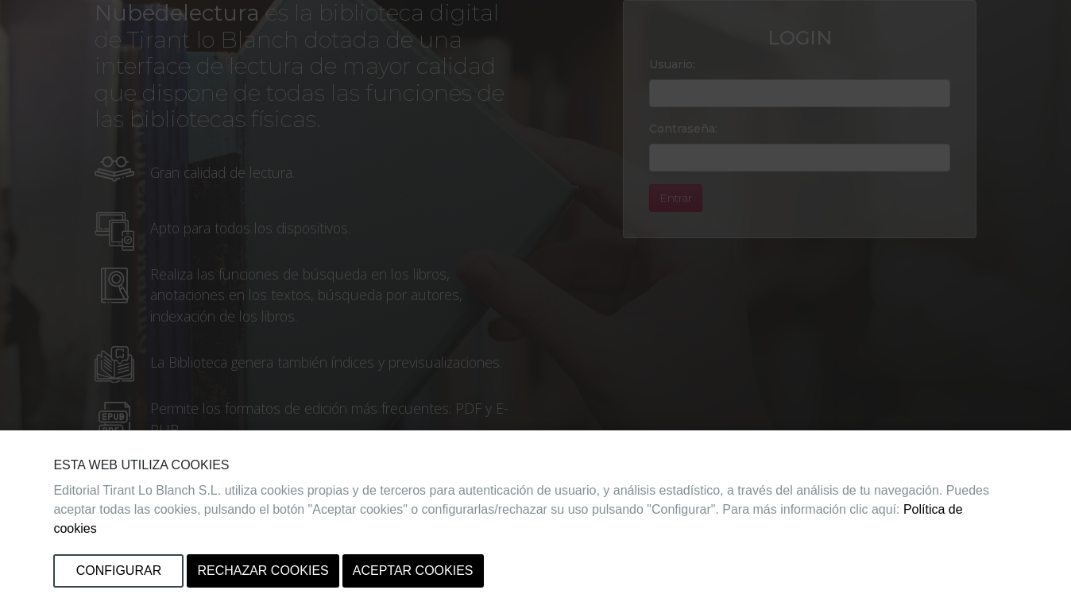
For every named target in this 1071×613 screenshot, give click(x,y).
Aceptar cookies (413, 570)
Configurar (119, 570)
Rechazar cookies (262, 570)
